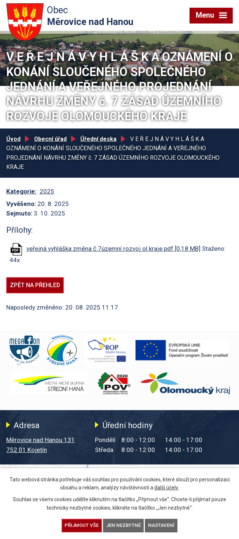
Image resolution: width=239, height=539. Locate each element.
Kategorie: (21, 191)
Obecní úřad (50, 138)
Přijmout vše (82, 525)
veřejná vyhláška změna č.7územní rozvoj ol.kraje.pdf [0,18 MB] (113, 248)
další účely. (166, 488)
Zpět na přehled (35, 285)
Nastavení (161, 525)
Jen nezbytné (123, 525)
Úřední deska (98, 138)
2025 (47, 191)
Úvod (13, 138)
